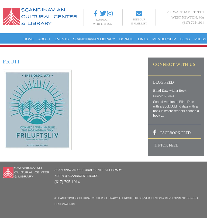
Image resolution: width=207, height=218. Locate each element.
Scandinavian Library (94, 39)
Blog (185, 39)
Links (143, 39)
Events (62, 39)
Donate (126, 39)
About (44, 39)
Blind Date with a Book (170, 90)
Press (200, 39)
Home (28, 39)
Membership (164, 39)
